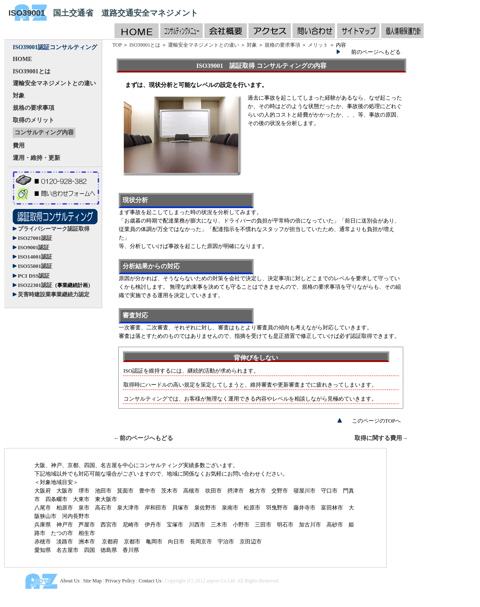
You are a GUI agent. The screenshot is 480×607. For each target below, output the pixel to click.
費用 (19, 145)
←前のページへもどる (143, 438)
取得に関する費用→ (381, 438)
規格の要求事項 (33, 107)
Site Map (92, 581)
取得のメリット (33, 120)
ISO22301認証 (55, 285)
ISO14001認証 (35, 256)
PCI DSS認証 (34, 276)
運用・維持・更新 (36, 157)
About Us (69, 581)
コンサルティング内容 (44, 132)
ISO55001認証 (35, 266)
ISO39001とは (31, 71)
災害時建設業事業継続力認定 (53, 294)
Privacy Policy (120, 581)
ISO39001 (26, 12)
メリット (318, 45)
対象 (19, 95)
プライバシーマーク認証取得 (53, 229)
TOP (117, 45)
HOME (22, 59)
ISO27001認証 (35, 238)
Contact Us (150, 581)
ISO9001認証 (33, 247)
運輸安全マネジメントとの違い (54, 83)
